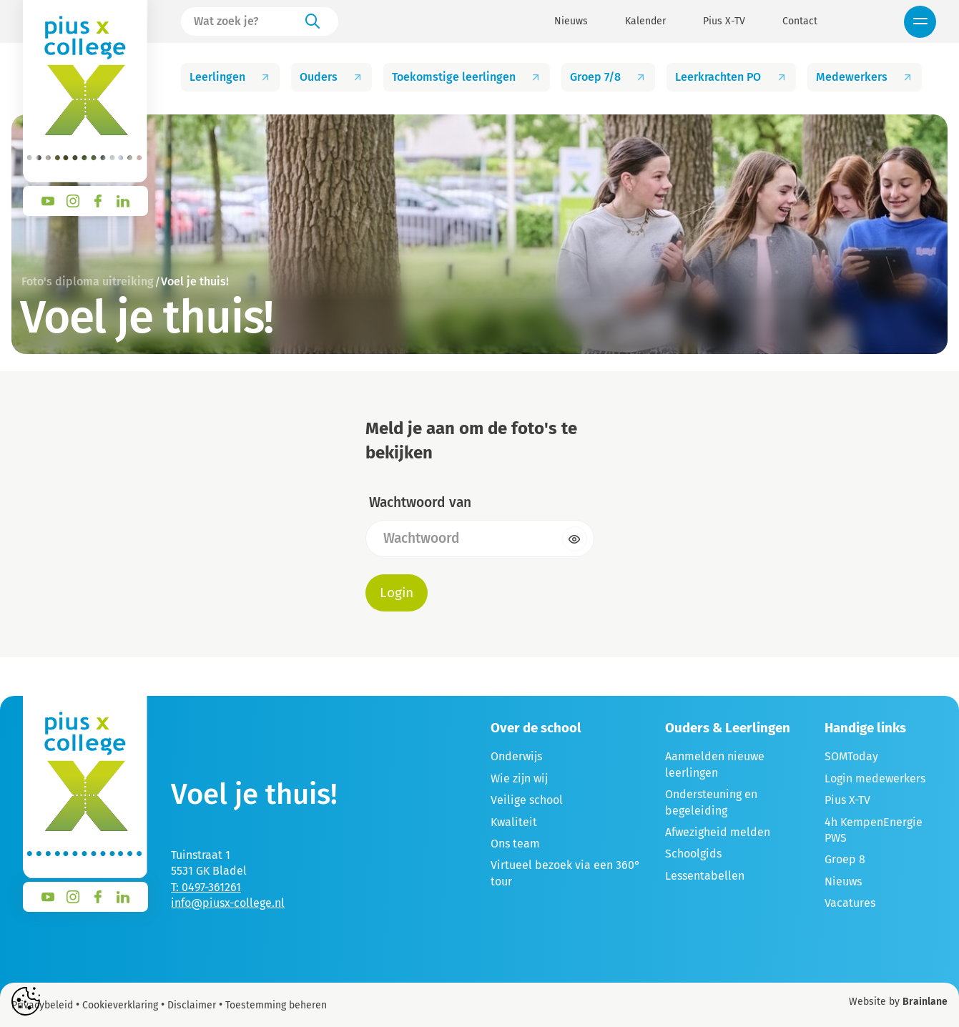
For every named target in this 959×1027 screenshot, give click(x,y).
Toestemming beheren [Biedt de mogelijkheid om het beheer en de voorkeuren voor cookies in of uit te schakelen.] (276, 1006)
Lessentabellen (704, 876)
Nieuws (571, 21)
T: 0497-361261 (206, 887)
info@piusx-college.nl (228, 903)
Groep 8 (845, 859)
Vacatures (850, 903)
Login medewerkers (875, 778)
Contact (799, 21)
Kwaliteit (514, 822)
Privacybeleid (42, 1005)
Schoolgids (693, 853)
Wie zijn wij (519, 778)
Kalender (645, 21)
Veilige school (527, 800)
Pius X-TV (724, 21)
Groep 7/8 (608, 77)
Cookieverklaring (120, 1005)
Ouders (331, 77)
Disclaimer (191, 1005)
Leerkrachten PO (731, 77)
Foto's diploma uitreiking (87, 281)
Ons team (515, 843)
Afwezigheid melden (717, 832)
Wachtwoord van (420, 502)
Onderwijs (516, 756)
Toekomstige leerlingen (466, 77)
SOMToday (851, 756)
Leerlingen (230, 77)
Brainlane (925, 1002)
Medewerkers (864, 77)
